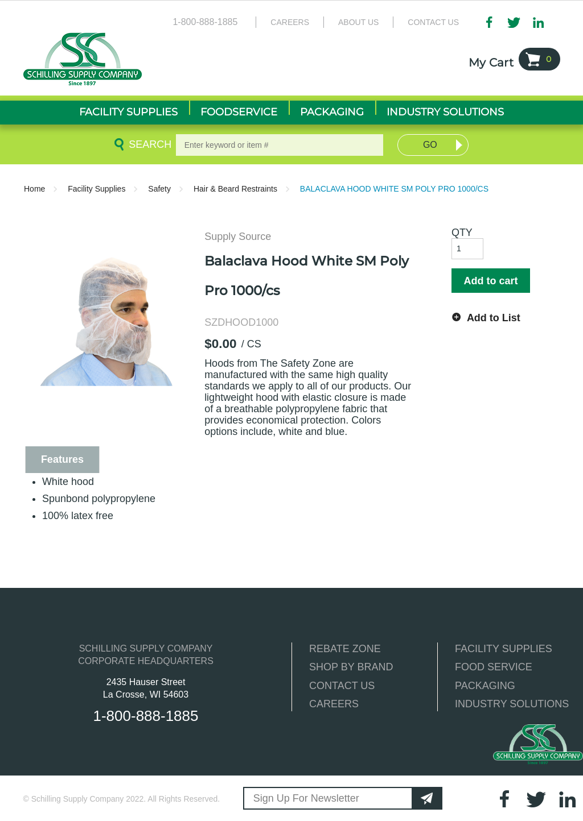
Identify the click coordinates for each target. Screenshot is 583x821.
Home (34, 188)
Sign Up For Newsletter (306, 798)
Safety (159, 188)
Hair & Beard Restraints (235, 188)
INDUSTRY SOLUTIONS (512, 704)
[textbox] (280, 145)
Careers (289, 22)
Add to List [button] (493, 318)
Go (430, 145)
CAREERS (334, 704)
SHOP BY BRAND (351, 667)
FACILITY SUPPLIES (503, 648)
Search (148, 144)
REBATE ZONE (345, 648)
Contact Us (433, 22)
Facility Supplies (96, 188)
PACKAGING (485, 685)
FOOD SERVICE (493, 667)
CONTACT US (342, 685)
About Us (358, 22)
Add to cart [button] (490, 281)
